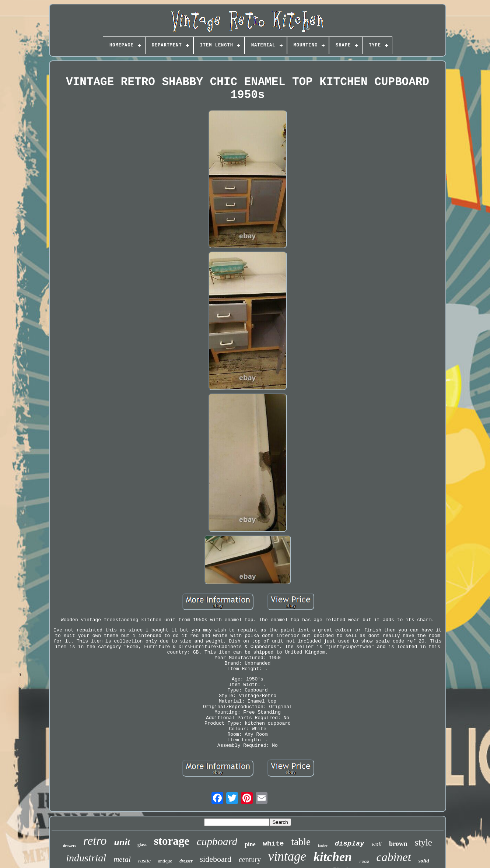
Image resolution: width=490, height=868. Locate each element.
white (273, 844)
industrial (86, 858)
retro (95, 840)
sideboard (216, 859)
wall (376, 844)
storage (171, 840)
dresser (185, 861)
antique (165, 861)
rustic (144, 861)
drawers (69, 846)
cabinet (393, 857)
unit (122, 842)
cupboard (217, 841)
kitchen (333, 857)
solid (424, 861)
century (250, 859)
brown (398, 843)
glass (142, 844)
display (349, 844)
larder (323, 845)
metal (122, 859)
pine (250, 844)
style (423, 842)
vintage (287, 856)
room (364, 862)
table (301, 841)
